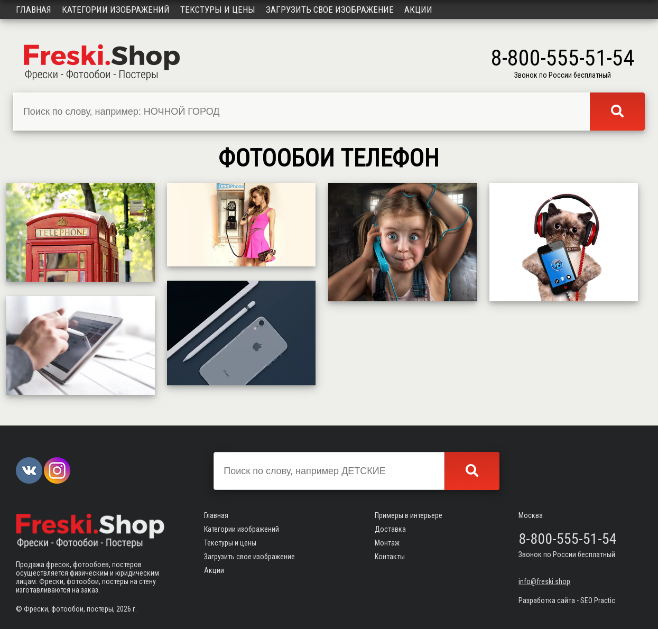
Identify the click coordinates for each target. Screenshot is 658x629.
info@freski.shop (544, 581)
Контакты (390, 556)
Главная (33, 9)
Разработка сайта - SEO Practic (566, 600)
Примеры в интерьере (408, 515)
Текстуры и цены (217, 9)
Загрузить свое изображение (330, 9)
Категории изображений (116, 9)
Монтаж (387, 543)
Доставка (390, 529)
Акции (418, 9)
